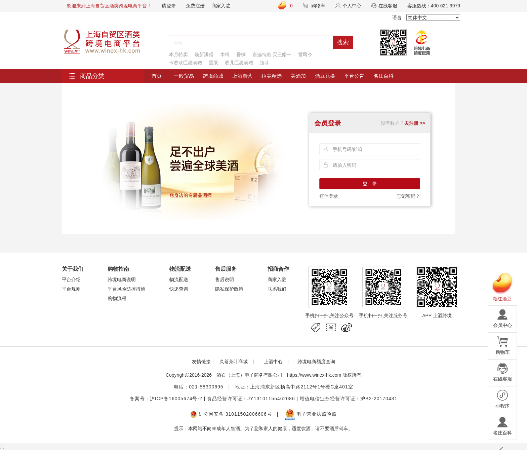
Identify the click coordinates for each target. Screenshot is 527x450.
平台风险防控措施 (126, 289)
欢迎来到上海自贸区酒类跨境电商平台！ (109, 5)
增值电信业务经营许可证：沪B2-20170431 (348, 398)
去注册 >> (414, 123)
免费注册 (195, 5)
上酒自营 (242, 76)
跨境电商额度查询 (316, 361)
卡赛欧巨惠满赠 (185, 62)
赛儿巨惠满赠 (239, 62)
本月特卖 (178, 54)
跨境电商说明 (122, 279)
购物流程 (117, 298)
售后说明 (224, 279)
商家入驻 (220, 5)
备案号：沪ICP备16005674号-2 (166, 398)
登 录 (369, 183)
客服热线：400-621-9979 (433, 5)
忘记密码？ (408, 196)
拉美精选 (271, 76)
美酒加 (298, 76)
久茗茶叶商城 (233, 361)
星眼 (213, 62)
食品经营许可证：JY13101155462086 (251, 398)
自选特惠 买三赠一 (271, 54)
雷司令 (305, 54)
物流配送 (178, 279)
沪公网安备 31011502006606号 (231, 414)
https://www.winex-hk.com (314, 375)
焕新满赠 (204, 54)
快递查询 (178, 289)
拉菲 (264, 62)
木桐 (225, 54)
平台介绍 (71, 279)
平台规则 (71, 289)
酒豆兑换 (325, 76)
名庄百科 (383, 76)
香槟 (241, 54)
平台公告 (354, 76)
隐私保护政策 (229, 289)
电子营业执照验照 (311, 414)
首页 (157, 76)
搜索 (343, 42)
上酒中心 (272, 361)
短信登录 (328, 196)
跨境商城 (213, 76)
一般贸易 (184, 76)
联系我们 (277, 289)
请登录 (169, 5)
